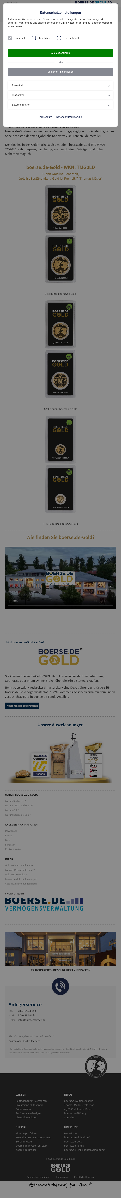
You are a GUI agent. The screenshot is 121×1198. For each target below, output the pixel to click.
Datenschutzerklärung (69, 116)
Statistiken (44, 38)
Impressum (45, 116)
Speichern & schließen (60, 71)
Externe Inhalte (71, 38)
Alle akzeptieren (60, 52)
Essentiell (19, 38)
